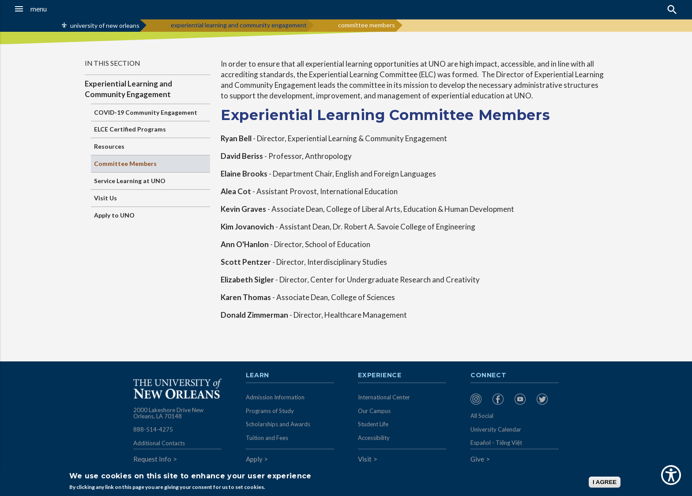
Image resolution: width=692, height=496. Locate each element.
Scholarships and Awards (278, 424)
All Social (481, 415)
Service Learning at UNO (129, 180)
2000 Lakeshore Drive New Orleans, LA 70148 (168, 413)
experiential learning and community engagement (239, 25)
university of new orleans (104, 25)
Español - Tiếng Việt (496, 442)
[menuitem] (479, 399)
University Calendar (495, 429)
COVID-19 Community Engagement (145, 112)
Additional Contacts (159, 443)
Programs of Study (270, 410)
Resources (109, 146)
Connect (488, 375)
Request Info (152, 459)
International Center (384, 397)
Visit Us (105, 198)
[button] (64, 9)
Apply (254, 459)
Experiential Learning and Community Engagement (128, 89)
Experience (379, 375)
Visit (365, 459)
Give (477, 459)
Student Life (373, 424)
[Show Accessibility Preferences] (671, 475)
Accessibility (374, 437)
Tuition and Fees (267, 437)
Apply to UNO (114, 215)
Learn (257, 375)
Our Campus (374, 410)
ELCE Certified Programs (130, 129)
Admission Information (275, 397)
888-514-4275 (153, 429)
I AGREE (605, 482)
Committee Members (125, 163)
